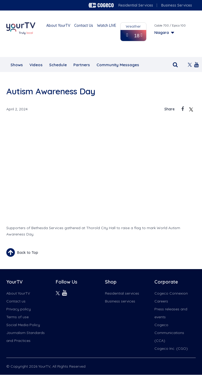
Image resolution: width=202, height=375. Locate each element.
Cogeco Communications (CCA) (169, 332)
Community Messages (118, 64)
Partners (81, 64)
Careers (161, 301)
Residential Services (135, 5)
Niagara (161, 32)
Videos (36, 64)
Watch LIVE (106, 25)
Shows (17, 64)
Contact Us (83, 25)
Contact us (16, 301)
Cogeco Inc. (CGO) (171, 348)
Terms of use (17, 317)
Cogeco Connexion (171, 293)
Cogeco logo (101, 5)
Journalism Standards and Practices (25, 336)
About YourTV (58, 25)
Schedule (58, 64)
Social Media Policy (23, 324)
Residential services (122, 293)
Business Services (176, 5)
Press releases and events (170, 313)
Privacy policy (18, 309)
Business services (120, 301)
